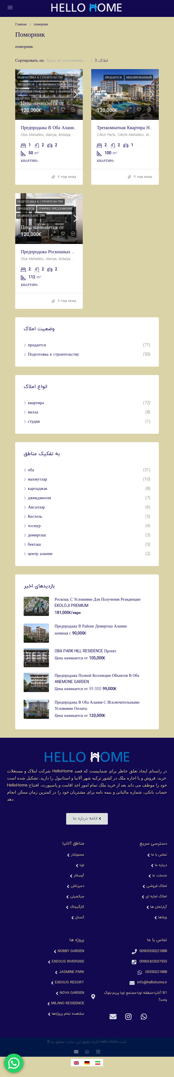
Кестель (35, 517)
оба (31, 470)
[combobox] (69, 61)
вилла (33, 412)
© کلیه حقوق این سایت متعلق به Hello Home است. (87, 1042)
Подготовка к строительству (53, 355)
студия (34, 422)
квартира (36, 403)
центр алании (40, 554)
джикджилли (39, 498)
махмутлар (37, 480)
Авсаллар (36, 507)
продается (37, 345)
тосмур (34, 526)
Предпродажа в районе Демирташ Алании (91, 626)
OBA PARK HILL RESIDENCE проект (85, 651)
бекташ (34, 545)
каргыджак (37, 489)
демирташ (37, 535)
